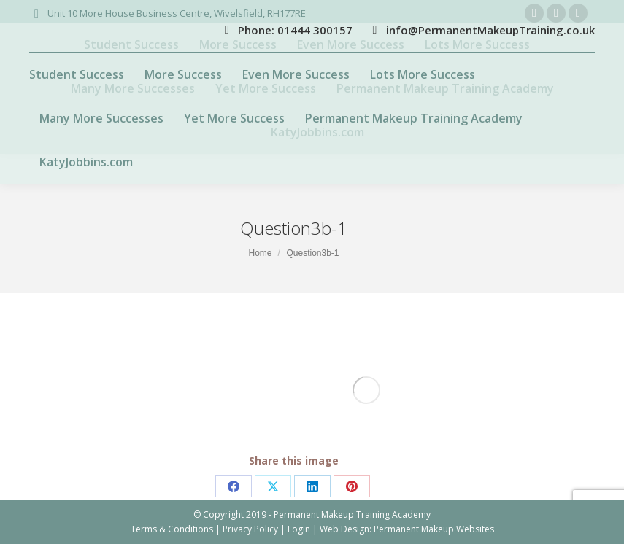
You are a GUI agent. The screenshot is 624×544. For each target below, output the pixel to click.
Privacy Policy (250, 529)
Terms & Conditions (172, 529)
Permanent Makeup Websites (434, 529)
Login (299, 529)
